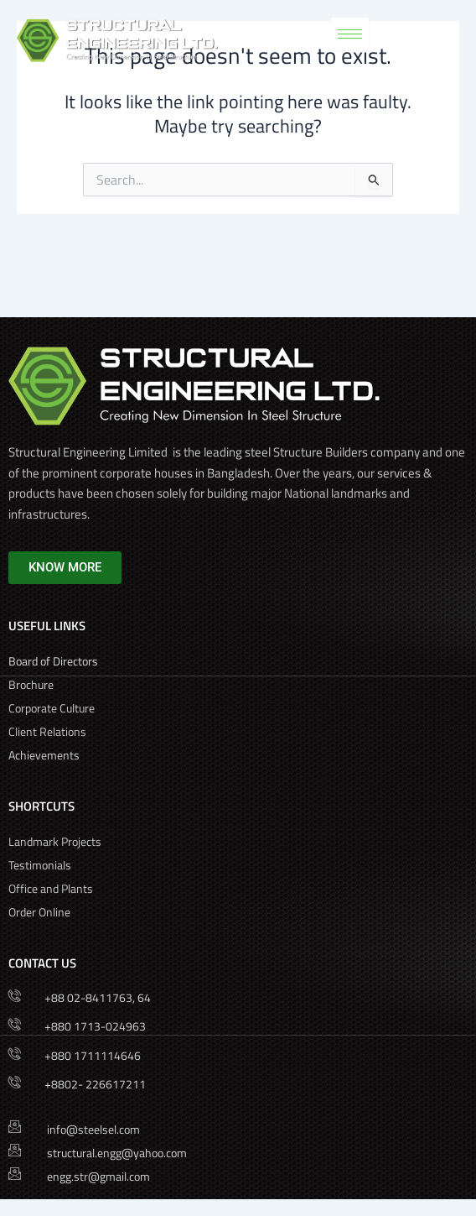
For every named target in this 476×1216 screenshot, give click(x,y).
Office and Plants (50, 888)
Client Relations (47, 731)
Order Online (39, 912)
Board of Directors (54, 661)
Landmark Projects (54, 841)
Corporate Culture (52, 708)
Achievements (44, 755)
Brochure (32, 684)
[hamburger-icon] (350, 34)
